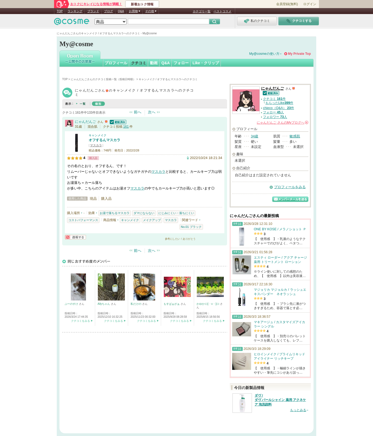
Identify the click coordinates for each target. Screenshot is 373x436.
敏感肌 (294, 136)
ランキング (75, 11)
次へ (151, 112)
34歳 (254, 136)
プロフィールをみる (290, 187)
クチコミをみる (80, 320)
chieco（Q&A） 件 (278, 108)
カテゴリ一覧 (202, 11)
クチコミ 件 (274, 99)
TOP (60, 11)
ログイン (309, 4)
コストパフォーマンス (83, 220)
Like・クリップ (205, 63)
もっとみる (298, 410)
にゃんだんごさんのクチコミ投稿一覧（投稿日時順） (103, 79)
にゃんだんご (85, 122)
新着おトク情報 (142, 4)
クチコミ (138, 63)
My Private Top (299, 54)
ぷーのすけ (72, 303)
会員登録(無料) (287, 4)
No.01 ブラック (191, 226)
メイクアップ (152, 220)
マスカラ (96, 145)
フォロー (181, 63)
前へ (137, 112)
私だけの (136, 303)
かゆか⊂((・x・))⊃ (208, 303)
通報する (75, 237)
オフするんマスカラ (104, 140)
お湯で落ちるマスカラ (114, 213)
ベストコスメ (222, 11)
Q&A (121, 11)
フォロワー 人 (275, 117)
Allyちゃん (104, 303)
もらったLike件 (279, 103)
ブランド (93, 11)
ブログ (108, 11)
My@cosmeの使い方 (264, 54)
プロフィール (116, 63)
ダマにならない (144, 213)
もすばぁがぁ (172, 303)
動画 (154, 63)
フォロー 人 (273, 112)
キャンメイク (97, 135)
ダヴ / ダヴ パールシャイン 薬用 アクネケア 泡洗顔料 (280, 400)
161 (126, 127)
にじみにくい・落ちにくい (176, 213)
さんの (282, 122)
